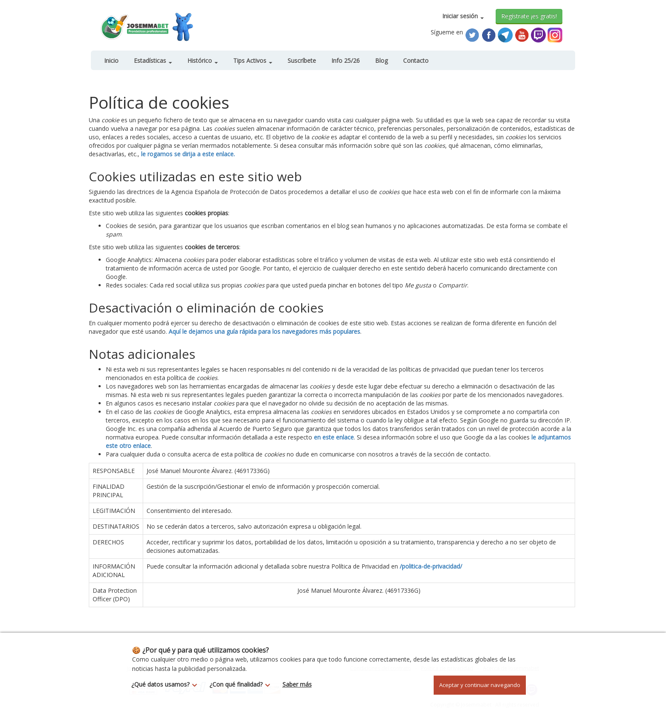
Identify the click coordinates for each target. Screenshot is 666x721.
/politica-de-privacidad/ (431, 566)
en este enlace (334, 437)
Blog (381, 60)
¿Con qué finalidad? (242, 684)
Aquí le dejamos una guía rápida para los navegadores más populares (264, 331)
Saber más (297, 684)
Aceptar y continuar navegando (479, 685)
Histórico (202, 60)
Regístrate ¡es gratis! (529, 16)
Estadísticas (153, 60)
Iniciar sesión (463, 16)
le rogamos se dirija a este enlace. (188, 154)
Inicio (111, 60)
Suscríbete (302, 60)
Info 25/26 (345, 60)
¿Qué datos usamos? (166, 684)
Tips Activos (252, 60)
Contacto (416, 60)
